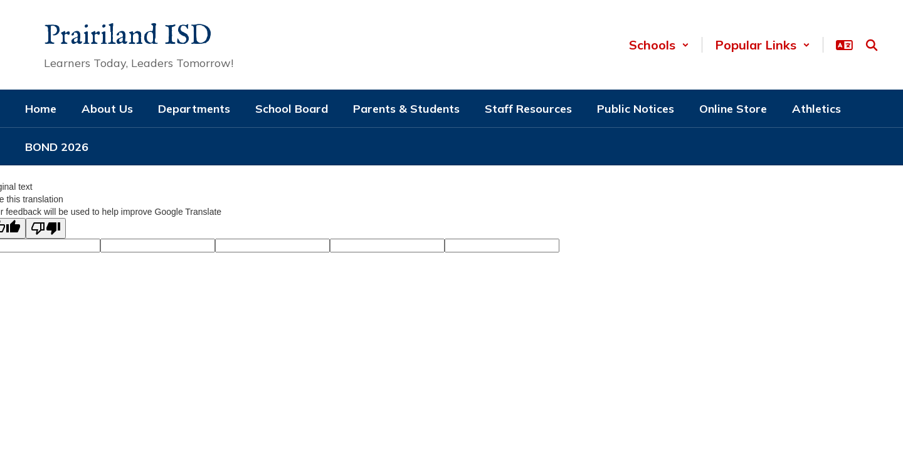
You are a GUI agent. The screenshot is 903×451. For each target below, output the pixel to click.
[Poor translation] (46, 228)
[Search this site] (871, 45)
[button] (659, 45)
